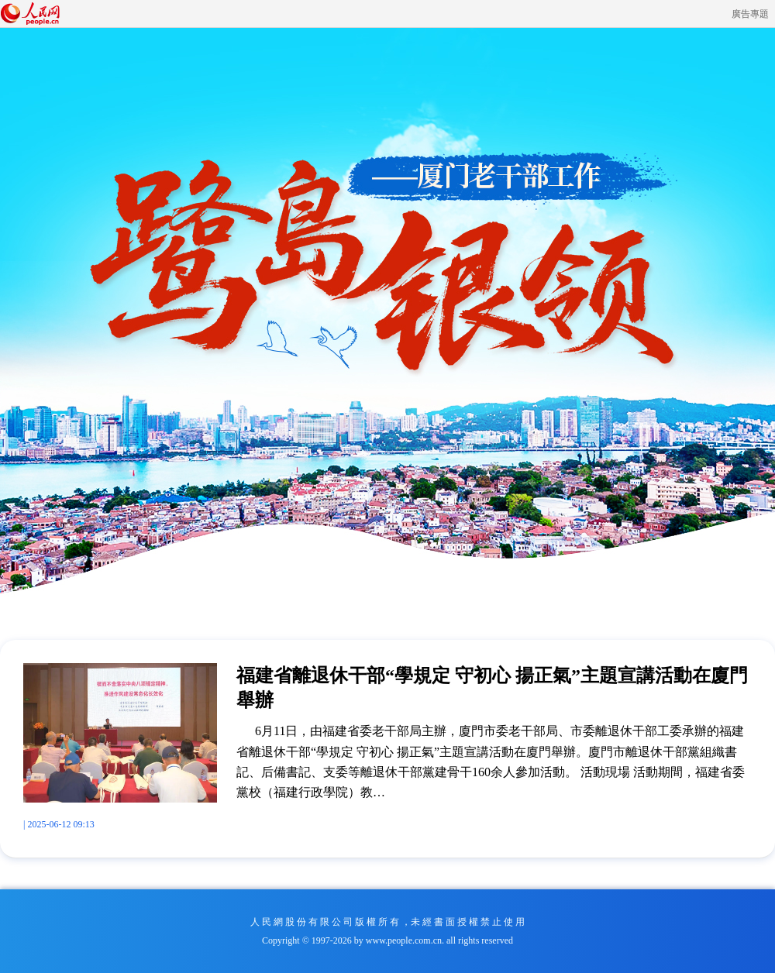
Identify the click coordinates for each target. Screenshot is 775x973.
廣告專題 (750, 14)
